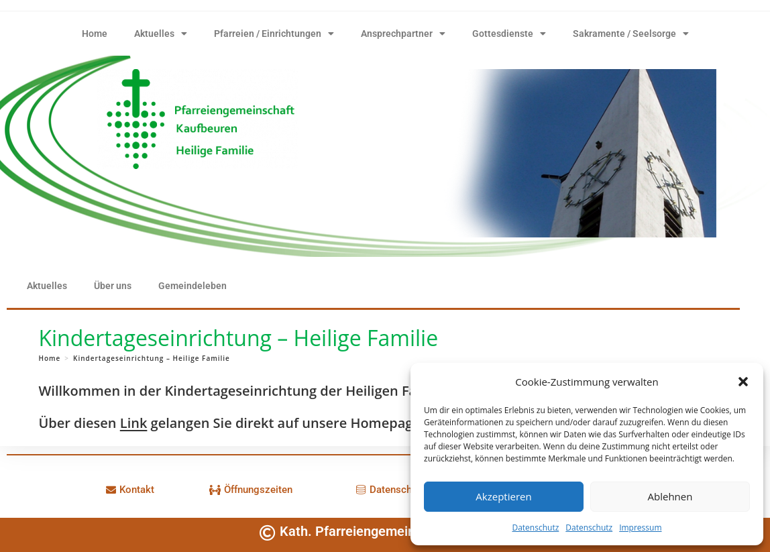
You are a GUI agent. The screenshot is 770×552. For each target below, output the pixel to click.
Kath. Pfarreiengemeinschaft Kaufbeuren (403, 531)
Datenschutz (535, 527)
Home (94, 33)
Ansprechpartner (403, 33)
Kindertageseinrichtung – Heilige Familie (151, 358)
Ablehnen (670, 496)
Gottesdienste (509, 33)
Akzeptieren (503, 496)
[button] (743, 381)
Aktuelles (160, 33)
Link (134, 423)
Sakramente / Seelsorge (631, 33)
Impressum (640, 527)
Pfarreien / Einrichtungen (274, 33)
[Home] (49, 358)
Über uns (112, 285)
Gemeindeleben (192, 285)
